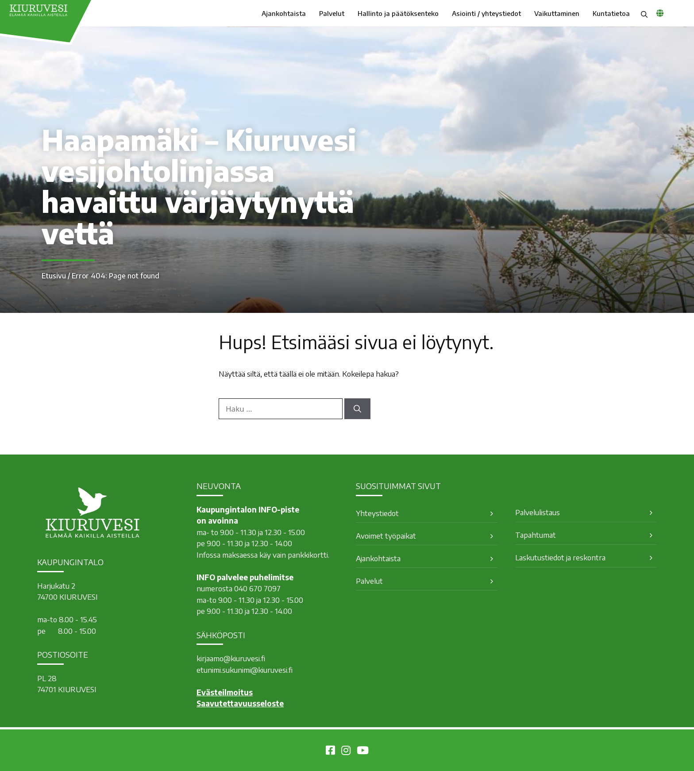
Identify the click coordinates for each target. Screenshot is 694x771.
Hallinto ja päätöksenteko (398, 13)
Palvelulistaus (537, 512)
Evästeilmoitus (225, 692)
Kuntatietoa (611, 13)
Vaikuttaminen (556, 13)
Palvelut (331, 13)
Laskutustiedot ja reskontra (560, 557)
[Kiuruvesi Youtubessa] (363, 752)
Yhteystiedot (377, 513)
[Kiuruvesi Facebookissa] (330, 752)
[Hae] (357, 409)
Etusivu (54, 275)
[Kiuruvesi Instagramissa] (346, 752)
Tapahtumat (535, 535)
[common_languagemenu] (660, 13)
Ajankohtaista (284, 13)
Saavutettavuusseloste (240, 703)
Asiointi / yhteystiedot (486, 13)
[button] (644, 13)
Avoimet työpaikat (386, 535)
